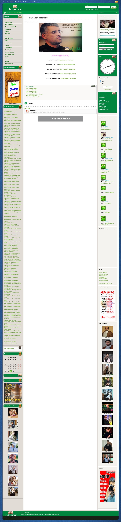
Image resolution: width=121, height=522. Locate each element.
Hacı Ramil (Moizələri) (31, 91)
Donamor (11, 518)
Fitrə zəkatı (107, 203)
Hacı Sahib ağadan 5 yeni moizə (34, 94)
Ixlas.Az (23, 512)
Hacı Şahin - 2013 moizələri (33, 96)
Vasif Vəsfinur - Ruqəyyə (10, 341)
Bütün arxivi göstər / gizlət (105, 283)
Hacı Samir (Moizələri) (31, 89)
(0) (53, 21)
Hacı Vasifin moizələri (31, 95)
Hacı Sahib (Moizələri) (31, 88)
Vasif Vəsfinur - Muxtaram (10, 343)
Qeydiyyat (87, 9)
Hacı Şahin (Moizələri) (31, 92)
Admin (29, 21)
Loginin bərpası (94, 9)
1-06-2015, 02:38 (43, 21)
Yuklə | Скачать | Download (65, 60)
